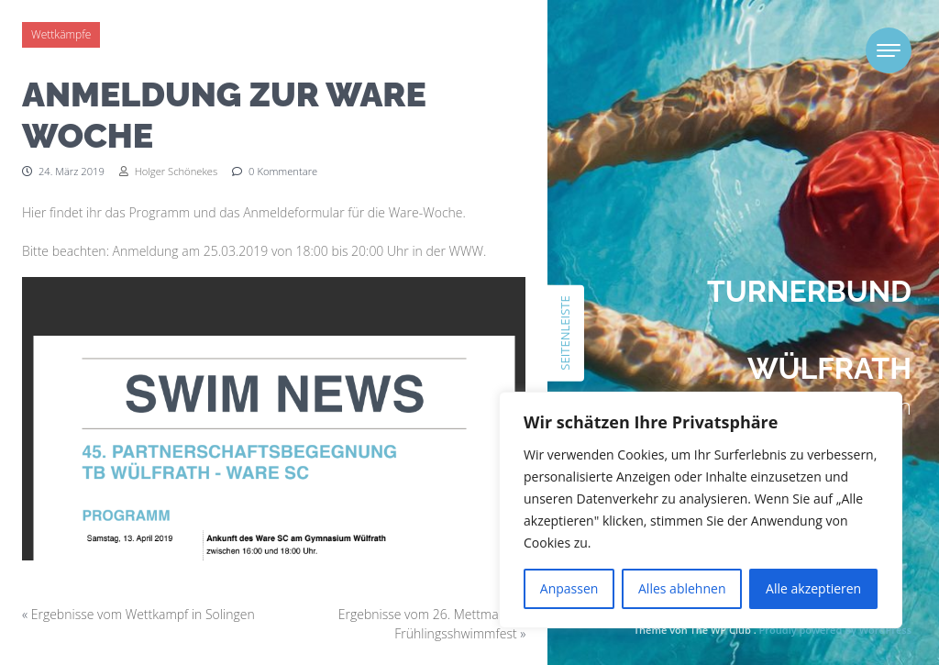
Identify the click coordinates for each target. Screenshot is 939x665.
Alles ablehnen (681, 588)
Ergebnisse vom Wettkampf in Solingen (143, 614)
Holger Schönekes (168, 171)
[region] (700, 510)
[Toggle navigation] (888, 50)
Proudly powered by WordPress (835, 630)
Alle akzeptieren (813, 588)
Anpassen (569, 588)
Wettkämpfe (61, 34)
